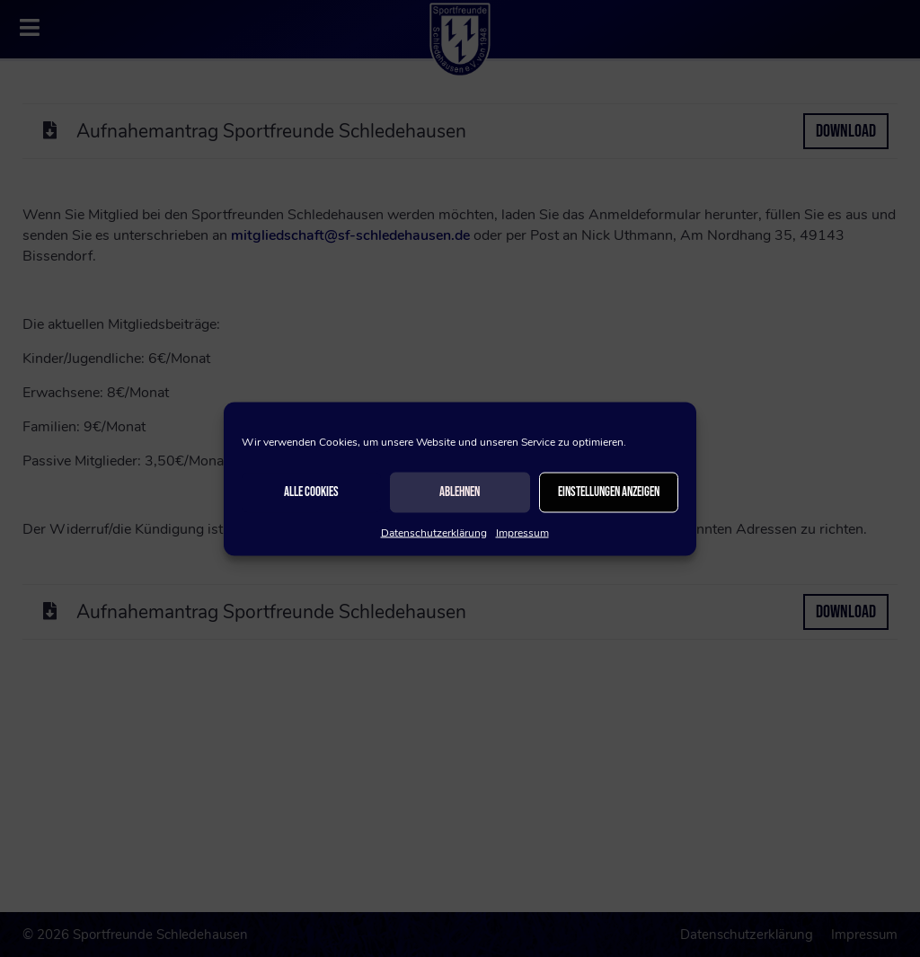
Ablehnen (459, 492)
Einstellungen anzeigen (608, 492)
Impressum (522, 532)
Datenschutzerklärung (434, 532)
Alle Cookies (311, 492)
